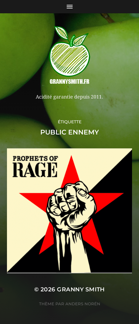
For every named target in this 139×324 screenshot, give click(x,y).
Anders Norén (82, 303)
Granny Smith (81, 289)
